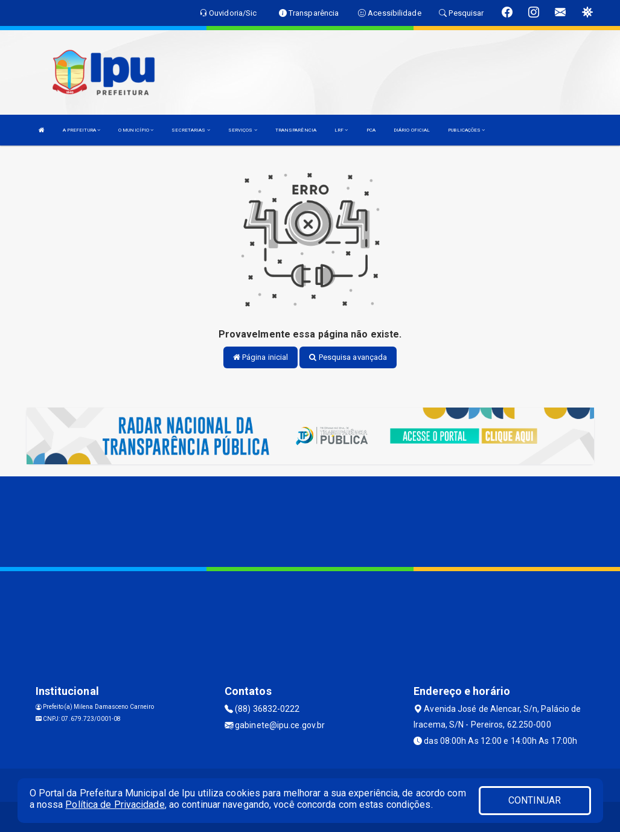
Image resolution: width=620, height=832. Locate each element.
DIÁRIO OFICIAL (412, 130)
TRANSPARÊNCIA (295, 130)
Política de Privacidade (114, 804)
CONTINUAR (534, 800)
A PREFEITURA (81, 130)
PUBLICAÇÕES (466, 130)
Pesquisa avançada (348, 357)
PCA (371, 130)
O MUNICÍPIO (135, 130)
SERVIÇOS (242, 130)
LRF (341, 130)
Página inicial (261, 357)
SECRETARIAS (190, 130)
